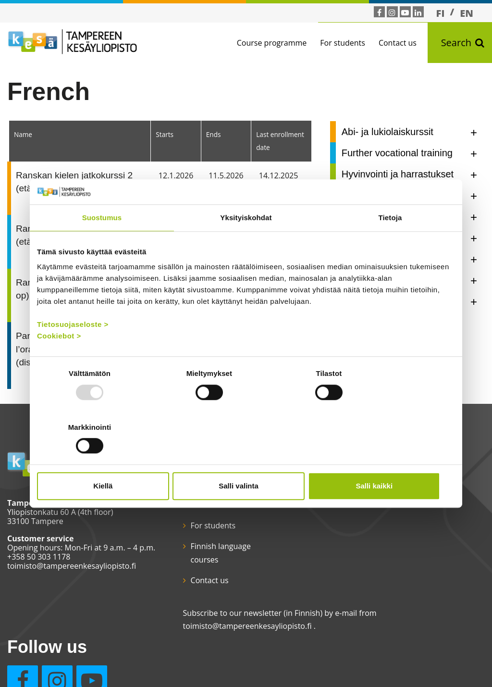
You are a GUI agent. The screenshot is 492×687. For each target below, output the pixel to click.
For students (342, 42)
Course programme (272, 42)
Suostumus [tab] (102, 244)
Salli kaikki (386, 459)
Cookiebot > (59, 363)
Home (189, 505)
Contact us (398, 42)
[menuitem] (441, 13)
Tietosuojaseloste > (73, 351)
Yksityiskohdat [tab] (245, 244)
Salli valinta (246, 459)
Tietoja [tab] (390, 244)
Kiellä (105, 459)
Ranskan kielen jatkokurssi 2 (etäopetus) (74, 181)
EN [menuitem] (466, 13)
